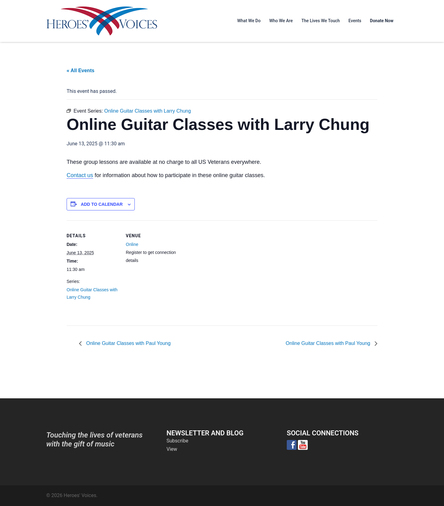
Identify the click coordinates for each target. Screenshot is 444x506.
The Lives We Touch (320, 20)
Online (132, 244)
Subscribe (177, 441)
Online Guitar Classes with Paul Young (128, 343)
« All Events (80, 70)
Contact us (80, 175)
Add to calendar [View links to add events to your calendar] (102, 204)
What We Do (249, 20)
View (171, 449)
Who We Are (281, 20)
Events (354, 20)
